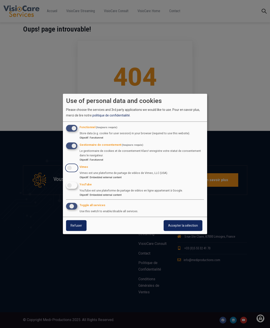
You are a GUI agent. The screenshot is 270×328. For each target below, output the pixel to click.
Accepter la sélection (183, 226)
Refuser (76, 226)
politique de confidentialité (111, 115)
